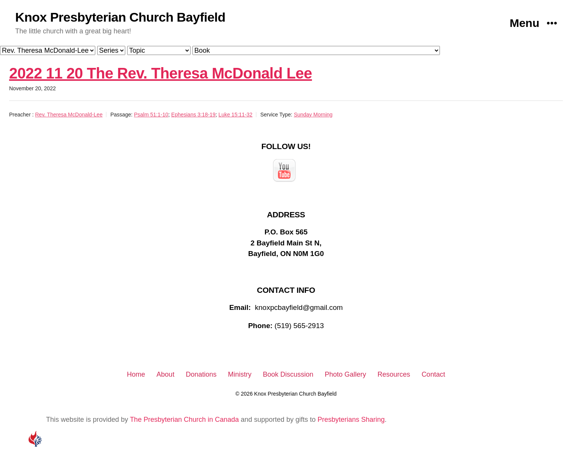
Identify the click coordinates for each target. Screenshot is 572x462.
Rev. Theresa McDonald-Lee (68, 115)
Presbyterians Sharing (350, 419)
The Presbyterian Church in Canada (184, 419)
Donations (201, 374)
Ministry (239, 374)
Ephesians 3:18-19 (193, 115)
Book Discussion (288, 374)
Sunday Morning (313, 115)
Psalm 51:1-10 (151, 115)
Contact (433, 374)
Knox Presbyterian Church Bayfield (120, 17)
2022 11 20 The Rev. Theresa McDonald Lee (160, 73)
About (165, 374)
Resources (394, 374)
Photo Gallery (345, 374)
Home (136, 374)
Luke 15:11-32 (236, 115)
